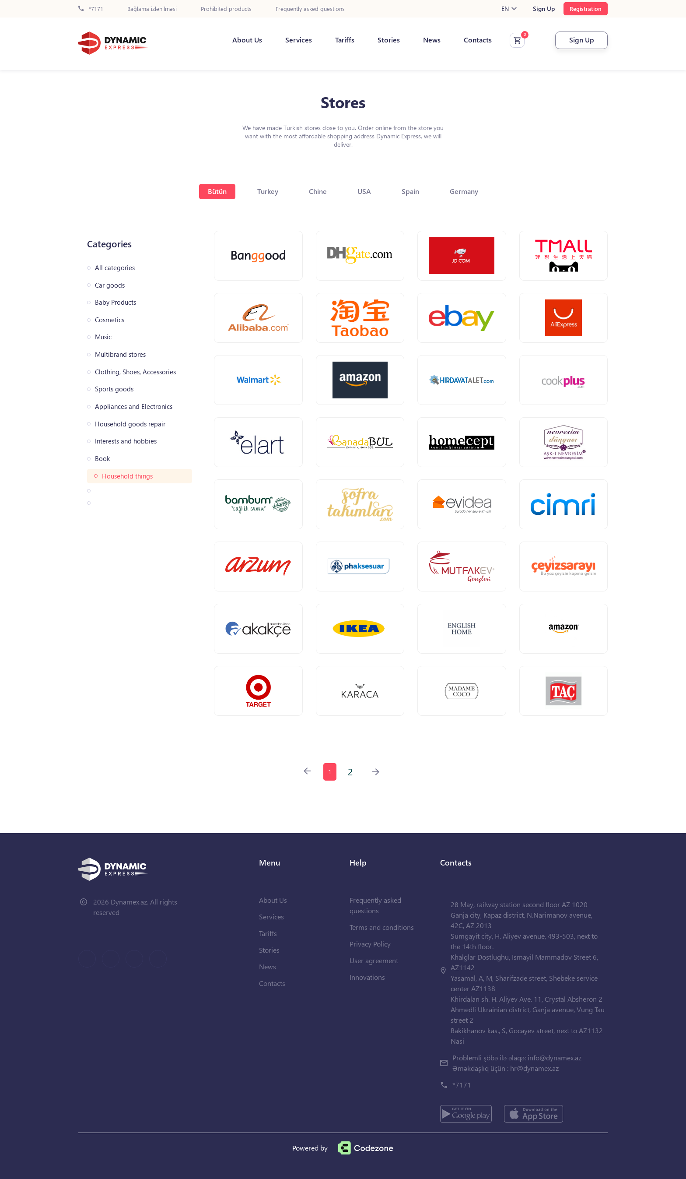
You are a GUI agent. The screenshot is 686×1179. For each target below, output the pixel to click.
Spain (410, 191)
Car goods (110, 285)
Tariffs (344, 40)
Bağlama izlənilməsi (152, 9)
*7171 (90, 9)
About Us (247, 40)
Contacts (478, 40)
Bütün (217, 191)
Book (102, 458)
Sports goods (114, 389)
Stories (389, 40)
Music (103, 337)
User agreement (374, 960)
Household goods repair (130, 424)
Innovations (367, 977)
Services (298, 40)
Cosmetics (109, 320)
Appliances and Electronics (133, 406)
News (432, 40)
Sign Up (544, 8)
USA (364, 191)
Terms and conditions (382, 927)
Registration (586, 8)
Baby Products (115, 302)
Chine (318, 191)
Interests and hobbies (126, 441)
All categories (115, 268)
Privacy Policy (370, 943)
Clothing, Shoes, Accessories (135, 372)
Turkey (267, 191)
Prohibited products (226, 9)
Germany (464, 191)
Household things (127, 476)
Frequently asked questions (310, 9)
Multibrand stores (120, 354)
